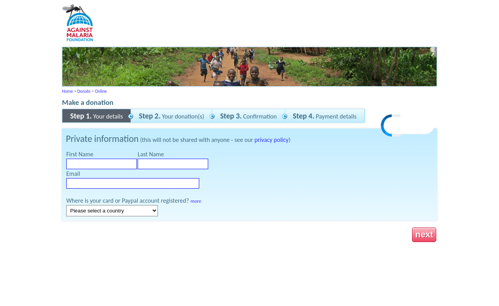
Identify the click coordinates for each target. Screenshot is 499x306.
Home (67, 91)
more (196, 201)
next (424, 234)
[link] (408, 126)
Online (101, 91)
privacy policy (271, 139)
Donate (83, 91)
